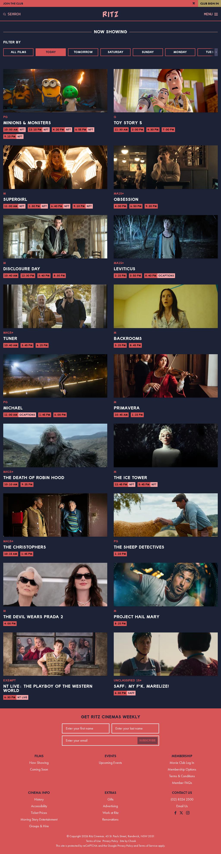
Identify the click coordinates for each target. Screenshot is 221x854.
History (39, 799)
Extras (110, 792)
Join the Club (13, 3)
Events (110, 756)
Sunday (148, 52)
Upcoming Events (110, 762)
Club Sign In (209, 3)
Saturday (115, 52)
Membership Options (182, 769)
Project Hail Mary (136, 617)
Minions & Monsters (27, 123)
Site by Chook (128, 841)
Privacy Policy (110, 841)
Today (51, 52)
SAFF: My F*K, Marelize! (141, 686)
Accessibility (39, 806)
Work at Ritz (110, 812)
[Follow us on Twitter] (181, 813)
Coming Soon (39, 769)
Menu (211, 14)
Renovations (110, 819)
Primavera (127, 408)
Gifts (110, 799)
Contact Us (182, 792)
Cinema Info (39, 792)
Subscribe (147, 740)
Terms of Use (93, 841)
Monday (180, 52)
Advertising (110, 806)
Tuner (10, 339)
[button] (216, 52)
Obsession (126, 199)
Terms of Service (148, 846)
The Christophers (24, 547)
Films (39, 756)
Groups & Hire (39, 826)
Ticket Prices (39, 812)
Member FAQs (182, 782)
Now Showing (39, 762)
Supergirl (15, 199)
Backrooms (128, 339)
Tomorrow (83, 52)
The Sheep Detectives (139, 547)
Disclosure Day (21, 269)
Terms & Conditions (182, 776)
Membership (182, 756)
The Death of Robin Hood (33, 478)
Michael (13, 408)
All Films (18, 52)
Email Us (182, 806)
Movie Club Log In (182, 762)
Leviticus (124, 269)
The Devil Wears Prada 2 (33, 617)
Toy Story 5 (128, 123)
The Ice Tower (130, 478)
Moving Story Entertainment (39, 819)
